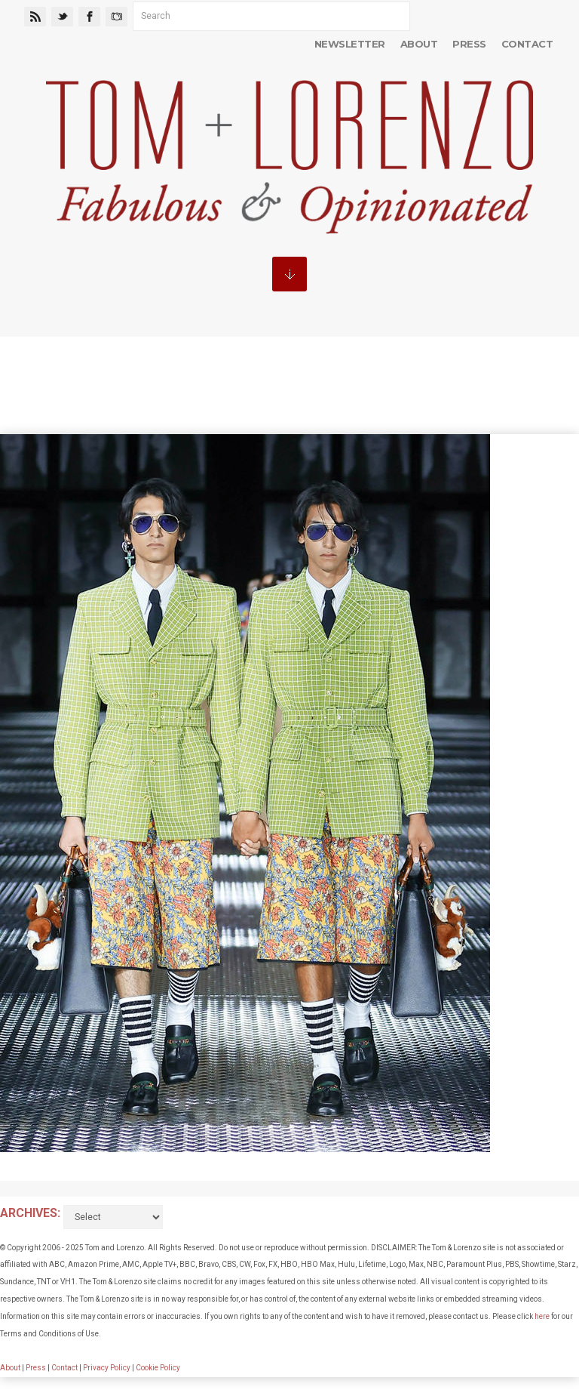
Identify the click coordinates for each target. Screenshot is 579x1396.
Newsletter (349, 44)
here (542, 1316)
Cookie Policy (158, 1368)
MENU (289, 274)
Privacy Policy (106, 1368)
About (418, 44)
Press (469, 44)
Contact (527, 44)
